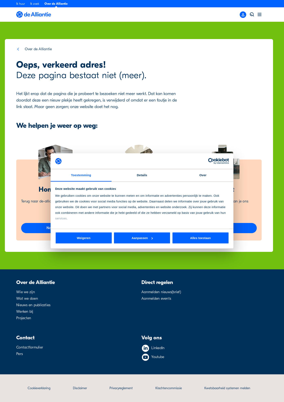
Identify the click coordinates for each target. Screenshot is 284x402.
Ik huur (20, 3)
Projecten (23, 318)
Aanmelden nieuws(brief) (161, 292)
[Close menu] (243, 14)
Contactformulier (29, 347)
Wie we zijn (25, 292)
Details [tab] (142, 175)
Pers (19, 354)
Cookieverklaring (39, 388)
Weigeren (83, 238)
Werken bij (24, 311)
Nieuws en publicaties (33, 305)
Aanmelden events (156, 298)
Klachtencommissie (168, 388)
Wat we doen (27, 298)
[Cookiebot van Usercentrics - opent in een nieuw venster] (211, 161)
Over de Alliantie (56, 3)
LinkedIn (158, 348)
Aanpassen (142, 238)
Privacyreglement (121, 388)
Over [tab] (202, 175)
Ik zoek (34, 3)
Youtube (157, 357)
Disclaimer (80, 388)
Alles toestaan (200, 238)
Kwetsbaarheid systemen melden (227, 388)
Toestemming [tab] (81, 175)
